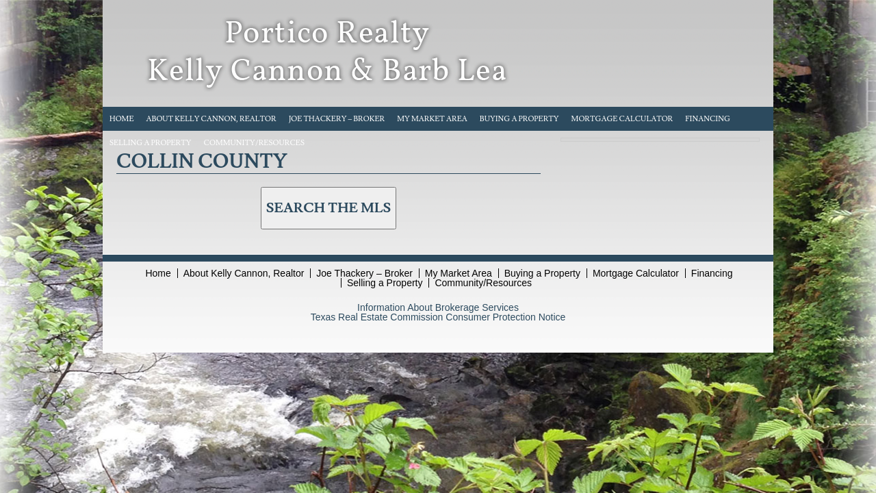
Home (122, 119)
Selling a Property (151, 143)
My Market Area (432, 119)
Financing (707, 119)
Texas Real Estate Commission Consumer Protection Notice (438, 317)
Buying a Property (519, 119)
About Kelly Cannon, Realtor (211, 119)
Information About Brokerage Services (438, 307)
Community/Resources (254, 143)
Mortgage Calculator (622, 119)
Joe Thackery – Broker (337, 119)
